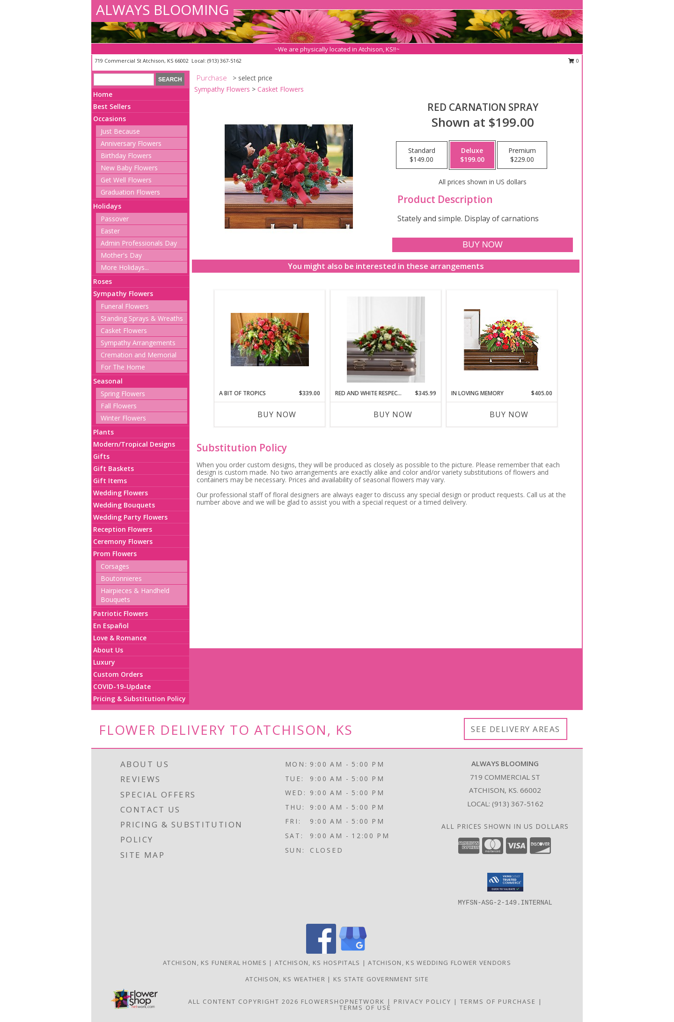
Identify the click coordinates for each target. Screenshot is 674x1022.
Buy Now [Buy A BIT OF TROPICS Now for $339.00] (276, 414)
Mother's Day (121, 255)
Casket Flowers (124, 330)
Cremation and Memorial (138, 354)
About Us (108, 649)
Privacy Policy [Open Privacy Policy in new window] (422, 1001)
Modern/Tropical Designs (134, 444)
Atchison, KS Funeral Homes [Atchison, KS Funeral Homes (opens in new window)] (215, 962)
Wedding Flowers (120, 492)
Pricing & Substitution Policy (139, 698)
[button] (505, 882)
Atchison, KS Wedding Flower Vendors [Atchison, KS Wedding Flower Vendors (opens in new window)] (439, 962)
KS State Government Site (381, 979)
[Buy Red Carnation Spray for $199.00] (482, 245)
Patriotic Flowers (120, 613)
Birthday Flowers (126, 155)
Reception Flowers (122, 529)
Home (102, 94)
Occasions (109, 118)
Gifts (101, 456)
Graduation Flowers (130, 192)
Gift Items (110, 480)
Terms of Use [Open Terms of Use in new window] (365, 1007)
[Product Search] (124, 79)
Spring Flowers (123, 393)
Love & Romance (120, 637)
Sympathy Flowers (123, 293)
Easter (110, 230)
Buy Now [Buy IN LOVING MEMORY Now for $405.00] (509, 414)
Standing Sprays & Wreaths (142, 318)
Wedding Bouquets (124, 504)
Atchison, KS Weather (285, 979)
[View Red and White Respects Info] (386, 340)
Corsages (115, 566)
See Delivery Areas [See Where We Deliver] (515, 729)
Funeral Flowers (125, 306)
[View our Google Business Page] (353, 951)
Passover (115, 218)
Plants (103, 432)
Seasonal (108, 381)
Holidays (107, 206)
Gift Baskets (113, 468)
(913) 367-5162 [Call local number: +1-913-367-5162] (224, 60)
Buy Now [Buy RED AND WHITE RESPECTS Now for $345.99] (393, 414)
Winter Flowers (123, 417)
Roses (102, 281)
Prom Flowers (115, 553)
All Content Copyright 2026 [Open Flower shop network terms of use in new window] (243, 1001)
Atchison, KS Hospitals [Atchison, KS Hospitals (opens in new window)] (317, 962)
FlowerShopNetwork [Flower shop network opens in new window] (343, 1001)
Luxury (104, 662)
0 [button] (573, 60)
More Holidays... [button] (125, 267)
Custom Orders (118, 674)
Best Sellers (112, 106)
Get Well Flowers (126, 179)
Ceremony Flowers (123, 541)
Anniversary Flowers (131, 143)
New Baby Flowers (129, 167)
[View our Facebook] (321, 951)
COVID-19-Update (122, 686)
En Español (111, 625)
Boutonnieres (121, 578)
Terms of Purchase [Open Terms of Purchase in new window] (498, 1001)
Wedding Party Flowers (130, 517)
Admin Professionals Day (139, 243)
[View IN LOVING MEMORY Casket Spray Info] (502, 339)
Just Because (120, 131)
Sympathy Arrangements (138, 342)
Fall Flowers (119, 405)
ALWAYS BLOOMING (162, 9)
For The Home (123, 366)
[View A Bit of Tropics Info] (270, 339)
